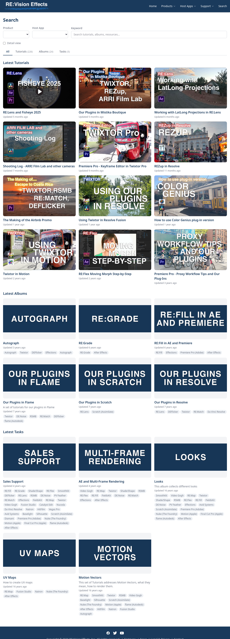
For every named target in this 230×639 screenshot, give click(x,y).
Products (168, 6)
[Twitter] (115, 633)
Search (223, 6)
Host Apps (188, 6)
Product (8, 28)
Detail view (12, 43)
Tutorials (24, 51)
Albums (46, 51)
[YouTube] (122, 633)
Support (207, 6)
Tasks (64, 51)
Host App (38, 28)
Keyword (76, 28)
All (7, 51)
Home (153, 6)
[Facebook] (108, 633)
